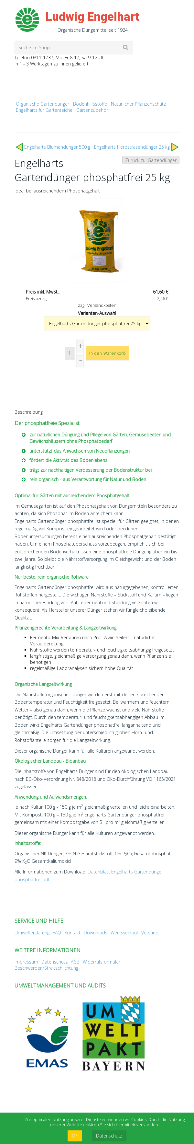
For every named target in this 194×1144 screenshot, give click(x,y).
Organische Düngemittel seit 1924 (93, 30)
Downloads (95, 933)
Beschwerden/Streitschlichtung (46, 968)
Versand (149, 933)
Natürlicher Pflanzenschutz (138, 104)
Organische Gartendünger (42, 104)
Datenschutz (54, 962)
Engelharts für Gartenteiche (44, 110)
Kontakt (72, 933)
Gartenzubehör (92, 110)
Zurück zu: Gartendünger (151, 160)
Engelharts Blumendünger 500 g (57, 147)
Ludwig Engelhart (92, 17)
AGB (75, 962)
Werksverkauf (124, 933)
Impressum (26, 962)
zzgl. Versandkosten (97, 305)
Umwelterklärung (32, 933)
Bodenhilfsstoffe (90, 104)
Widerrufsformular (101, 962)
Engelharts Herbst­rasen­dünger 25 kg (132, 147)
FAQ (57, 933)
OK (75, 1136)
